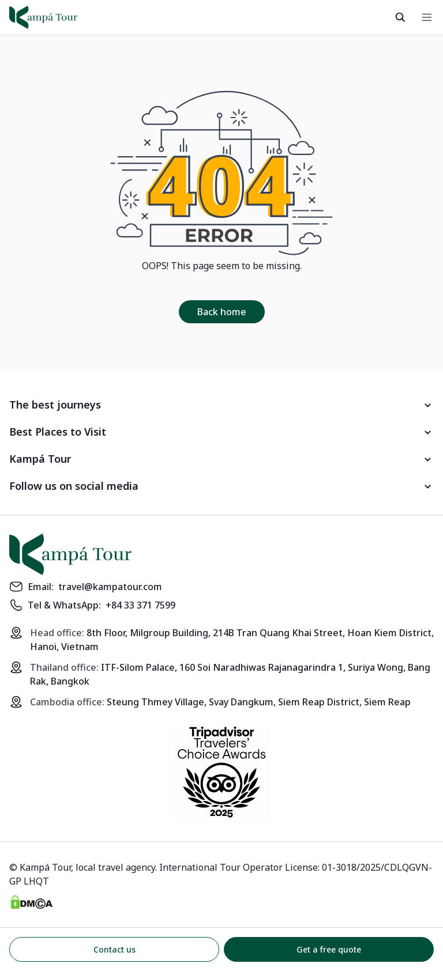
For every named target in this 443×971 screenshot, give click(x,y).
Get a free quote (328, 949)
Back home (221, 311)
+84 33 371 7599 (140, 605)
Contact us (114, 949)
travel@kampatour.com (110, 586)
